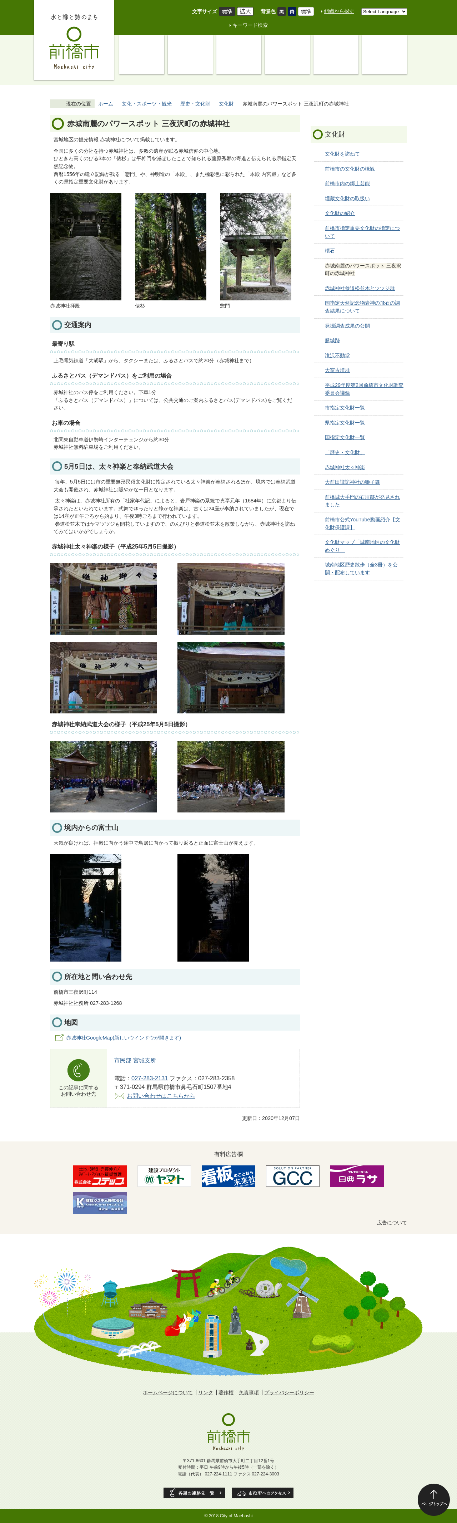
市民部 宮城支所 (135, 1060)
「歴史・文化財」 (345, 452)
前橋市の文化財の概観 (350, 169)
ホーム (105, 104)
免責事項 (249, 1392)
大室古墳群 (337, 370)
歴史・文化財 (195, 104)
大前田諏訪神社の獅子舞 (352, 482)
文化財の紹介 (340, 213)
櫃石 (330, 251)
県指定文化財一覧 (345, 423)
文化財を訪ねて (342, 154)
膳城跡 (332, 340)
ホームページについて (168, 1392)
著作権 (226, 1392)
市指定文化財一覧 (345, 408)
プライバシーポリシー (289, 1392)
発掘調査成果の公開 (347, 326)
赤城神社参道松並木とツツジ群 (360, 288)
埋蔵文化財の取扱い (347, 198)
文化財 (226, 104)
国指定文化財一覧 (345, 437)
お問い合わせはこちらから (161, 1095)
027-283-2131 (149, 1078)
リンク (205, 1392)
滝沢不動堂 (337, 355)
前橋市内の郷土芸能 (347, 183)
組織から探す (339, 11)
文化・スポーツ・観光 (147, 104)
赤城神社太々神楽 (345, 467)
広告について (392, 1222)
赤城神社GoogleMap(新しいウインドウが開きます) (123, 1038)
